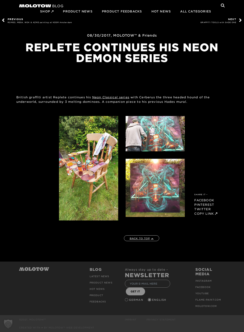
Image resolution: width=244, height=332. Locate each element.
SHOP (45, 11)
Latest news (99, 276)
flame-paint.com (208, 299)
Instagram (203, 280)
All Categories (195, 11)
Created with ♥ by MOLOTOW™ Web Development (56, 327)
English (159, 299)
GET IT (135, 291)
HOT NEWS (161, 11)
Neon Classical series (110, 97)
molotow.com (206, 305)
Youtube (202, 293)
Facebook (203, 287)
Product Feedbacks (122, 11)
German (136, 299)
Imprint (130, 319)
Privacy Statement (161, 319)
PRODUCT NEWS (77, 11)
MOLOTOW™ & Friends (135, 35)
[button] (8, 324)
